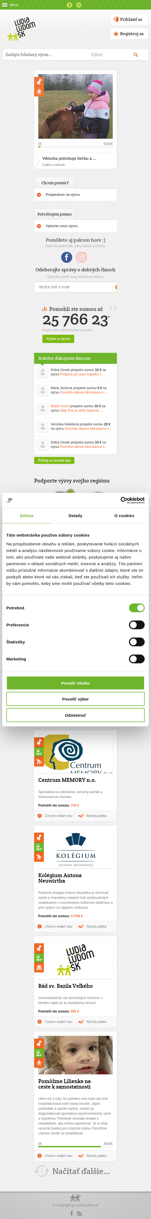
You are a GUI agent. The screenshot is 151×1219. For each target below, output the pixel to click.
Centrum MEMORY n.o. (67, 779)
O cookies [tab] (124, 515)
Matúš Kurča (60, 406)
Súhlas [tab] (27, 515)
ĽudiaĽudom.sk (87, 1205)
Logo (75, 1200)
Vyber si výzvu (70, 338)
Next (115, 308)
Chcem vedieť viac (58, 816)
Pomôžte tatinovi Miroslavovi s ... (84, 392)
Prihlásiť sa (131, 19)
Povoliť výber (75, 699)
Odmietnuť (75, 715)
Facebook (69, 5)
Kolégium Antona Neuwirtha (60, 878)
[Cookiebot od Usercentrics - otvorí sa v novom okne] (120, 500)
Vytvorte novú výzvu (62, 226)
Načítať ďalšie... (81, 1171)
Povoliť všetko (75, 682)
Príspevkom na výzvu (63, 195)
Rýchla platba (97, 816)
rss (79, 1213)
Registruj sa (132, 34)
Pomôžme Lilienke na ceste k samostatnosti (64, 1084)
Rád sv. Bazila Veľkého (65, 985)
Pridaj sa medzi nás (54, 460)
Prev (110, 308)
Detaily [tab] (75, 515)
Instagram (79, 5)
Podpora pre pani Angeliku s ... (82, 374)
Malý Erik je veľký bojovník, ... (82, 410)
